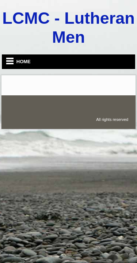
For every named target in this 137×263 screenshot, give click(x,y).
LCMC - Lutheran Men (68, 27)
